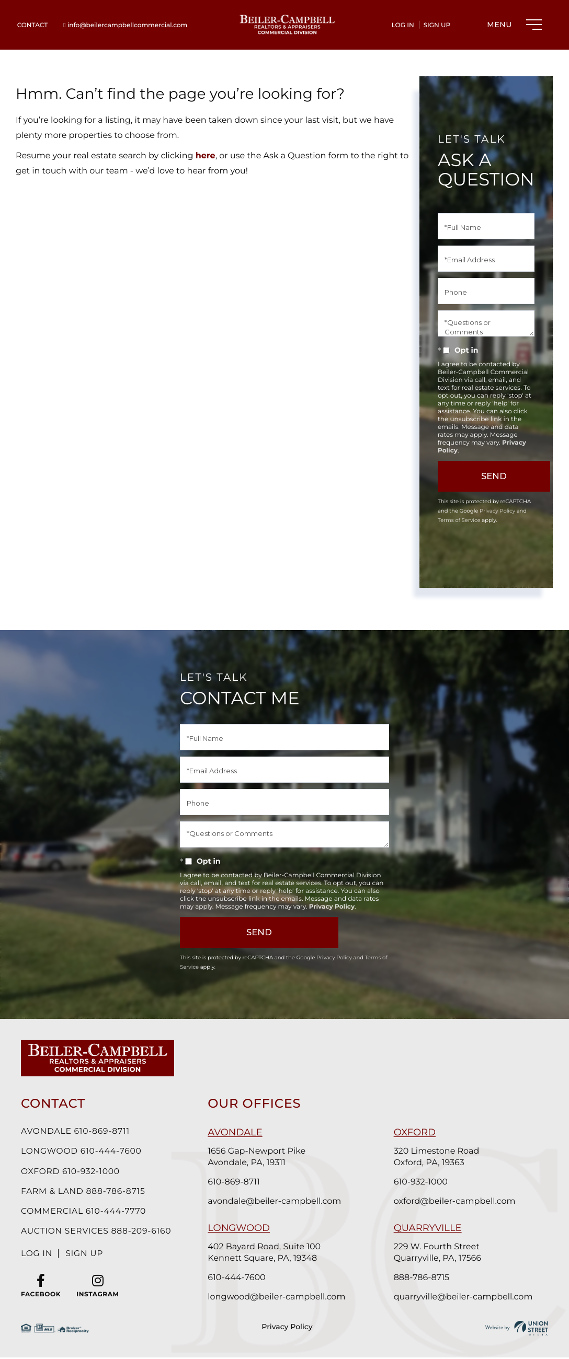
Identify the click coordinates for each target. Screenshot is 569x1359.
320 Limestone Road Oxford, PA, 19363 (438, 1157)
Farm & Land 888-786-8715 (85, 1193)
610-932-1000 (422, 1182)
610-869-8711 (238, 1182)
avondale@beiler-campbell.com (278, 1201)
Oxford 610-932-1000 (71, 1172)
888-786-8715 (423, 1278)
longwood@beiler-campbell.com (280, 1297)
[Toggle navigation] (511, 24)
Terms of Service (459, 520)
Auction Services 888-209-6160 (98, 1233)
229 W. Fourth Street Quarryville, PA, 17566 (439, 1252)
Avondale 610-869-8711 (76, 1131)
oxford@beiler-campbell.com (456, 1201)
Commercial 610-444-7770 (85, 1213)
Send (500, 476)
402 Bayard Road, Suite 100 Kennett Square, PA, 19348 (268, 1252)
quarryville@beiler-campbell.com (464, 1297)
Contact (32, 25)
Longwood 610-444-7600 (83, 1152)
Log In (403, 25)
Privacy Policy (497, 510)
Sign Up (437, 25)
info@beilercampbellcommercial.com (125, 25)
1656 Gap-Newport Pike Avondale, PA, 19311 (261, 1157)
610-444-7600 (240, 1278)
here (205, 156)
